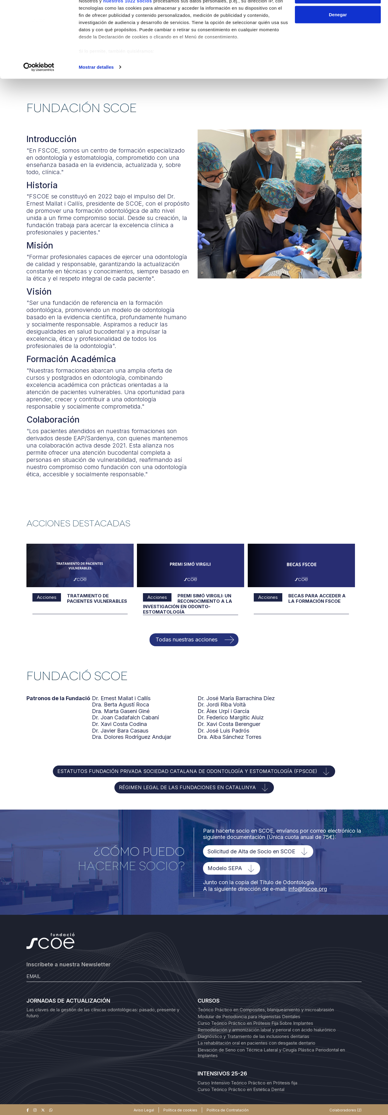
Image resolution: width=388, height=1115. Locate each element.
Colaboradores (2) (345, 1110)
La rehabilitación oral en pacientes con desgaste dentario (256, 1043)
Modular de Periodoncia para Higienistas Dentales (249, 1016)
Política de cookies (180, 1110)
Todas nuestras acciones (186, 639)
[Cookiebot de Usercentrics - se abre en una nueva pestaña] (39, 88)
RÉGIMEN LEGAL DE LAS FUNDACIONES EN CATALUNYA (187, 787)
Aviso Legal (144, 1110)
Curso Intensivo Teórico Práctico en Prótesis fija (247, 1082)
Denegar (338, 35)
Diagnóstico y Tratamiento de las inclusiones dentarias (253, 1036)
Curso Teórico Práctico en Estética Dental (241, 1089)
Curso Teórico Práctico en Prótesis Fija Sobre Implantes (255, 1023)
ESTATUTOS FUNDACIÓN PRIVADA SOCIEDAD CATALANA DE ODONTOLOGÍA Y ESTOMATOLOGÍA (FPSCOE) (187, 771)
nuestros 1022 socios (127, 21)
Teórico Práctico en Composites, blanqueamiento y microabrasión (266, 1009)
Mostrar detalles (96, 88)
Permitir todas (338, 15)
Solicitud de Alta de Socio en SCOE (251, 851)
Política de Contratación (228, 1110)
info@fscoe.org (307, 888)
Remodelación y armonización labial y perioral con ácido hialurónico (267, 1029)
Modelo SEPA (225, 868)
